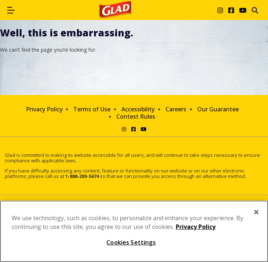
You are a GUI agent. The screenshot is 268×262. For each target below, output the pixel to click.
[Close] (256, 212)
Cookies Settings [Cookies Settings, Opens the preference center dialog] (131, 242)
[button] (11, 10)
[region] (134, 231)
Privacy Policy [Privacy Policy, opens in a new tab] (195, 227)
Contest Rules (135, 116)
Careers (176, 109)
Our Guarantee (218, 109)
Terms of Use (91, 109)
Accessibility (138, 109)
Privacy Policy (44, 109)
